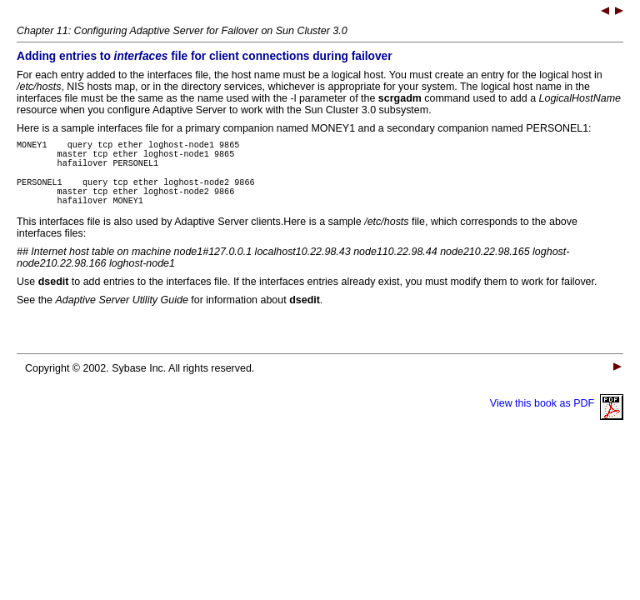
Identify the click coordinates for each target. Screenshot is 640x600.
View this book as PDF (556, 418)
